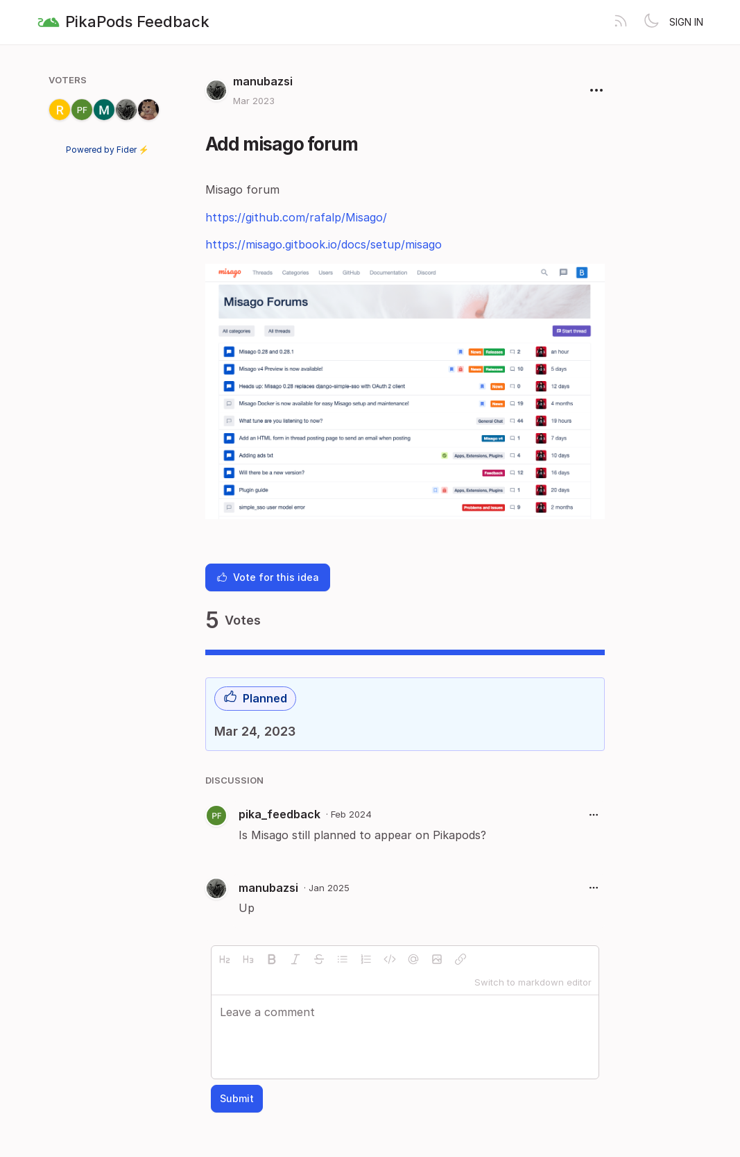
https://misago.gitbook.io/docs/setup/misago (323, 244)
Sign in (686, 22)
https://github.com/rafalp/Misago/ (296, 217)
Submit (237, 1098)
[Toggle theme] (651, 22)
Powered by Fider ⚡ (107, 149)
